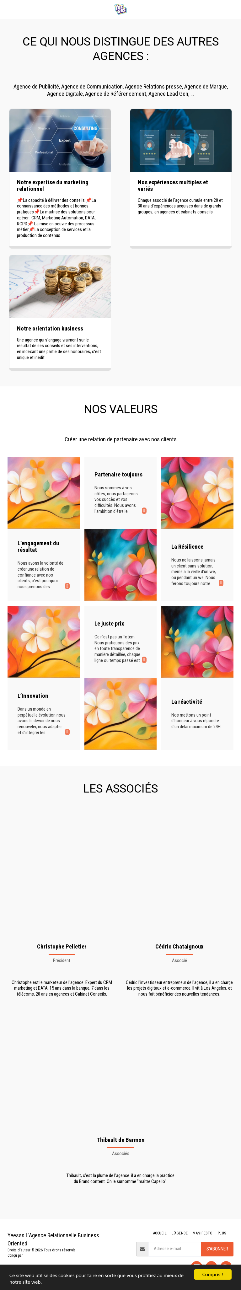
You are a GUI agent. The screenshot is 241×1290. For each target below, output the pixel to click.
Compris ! (212, 1274)
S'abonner (217, 1249)
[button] (7, 9)
